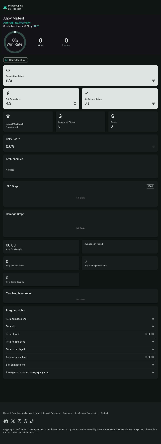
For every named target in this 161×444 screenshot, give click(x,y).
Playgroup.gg (15, 5)
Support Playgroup (51, 413)
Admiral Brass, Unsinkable (17, 22)
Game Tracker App (103, 7)
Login (147, 7)
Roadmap (56, 7)
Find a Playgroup (77, 7)
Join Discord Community (86, 413)
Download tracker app (22, 413)
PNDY (36, 26)
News (37, 413)
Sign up (129, 7)
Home (6, 413)
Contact (104, 413)
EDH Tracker (14, 9)
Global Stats (32, 7)
